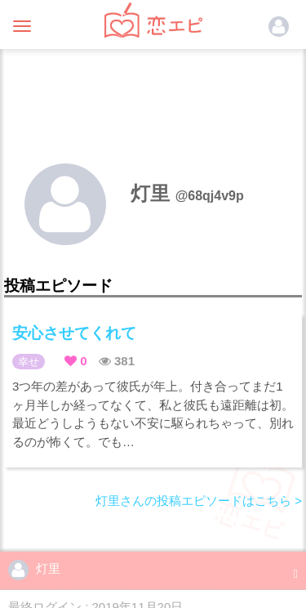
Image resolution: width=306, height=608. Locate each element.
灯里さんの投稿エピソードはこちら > (198, 500)
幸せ (28, 361)
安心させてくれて (74, 333)
